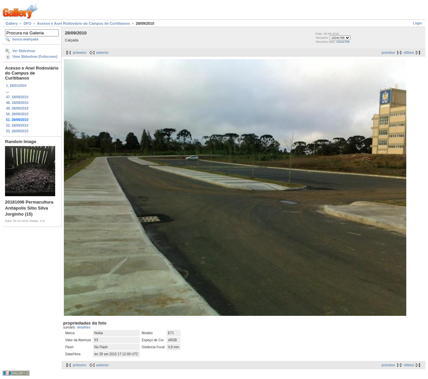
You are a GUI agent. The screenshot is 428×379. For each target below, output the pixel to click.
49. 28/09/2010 (17, 108)
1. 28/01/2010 (16, 86)
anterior (102, 52)
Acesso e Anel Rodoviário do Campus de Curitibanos (83, 23)
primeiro (79, 52)
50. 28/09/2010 (17, 114)
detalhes (84, 327)
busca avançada (25, 39)
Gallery (11, 23)
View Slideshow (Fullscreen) (34, 56)
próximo (388, 52)
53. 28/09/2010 (17, 131)
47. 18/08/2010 (17, 97)
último (409, 52)
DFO (27, 23)
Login (417, 23)
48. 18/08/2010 (17, 103)
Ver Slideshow (23, 51)
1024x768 (342, 41)
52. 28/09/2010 (17, 125)
